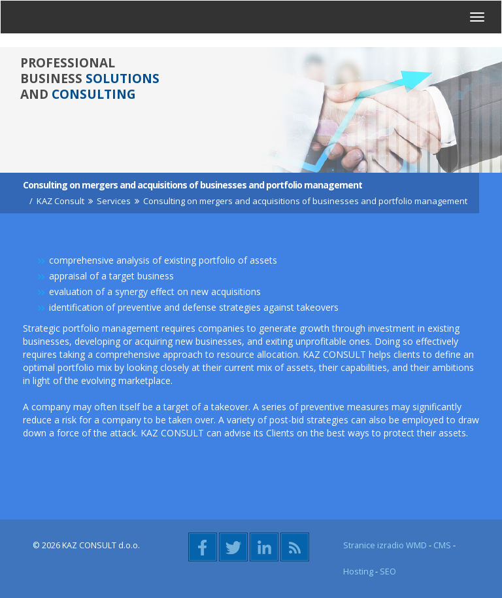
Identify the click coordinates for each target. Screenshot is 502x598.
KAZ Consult (60, 201)
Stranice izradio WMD (385, 545)
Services (114, 201)
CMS (442, 545)
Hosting (358, 571)
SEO (388, 571)
